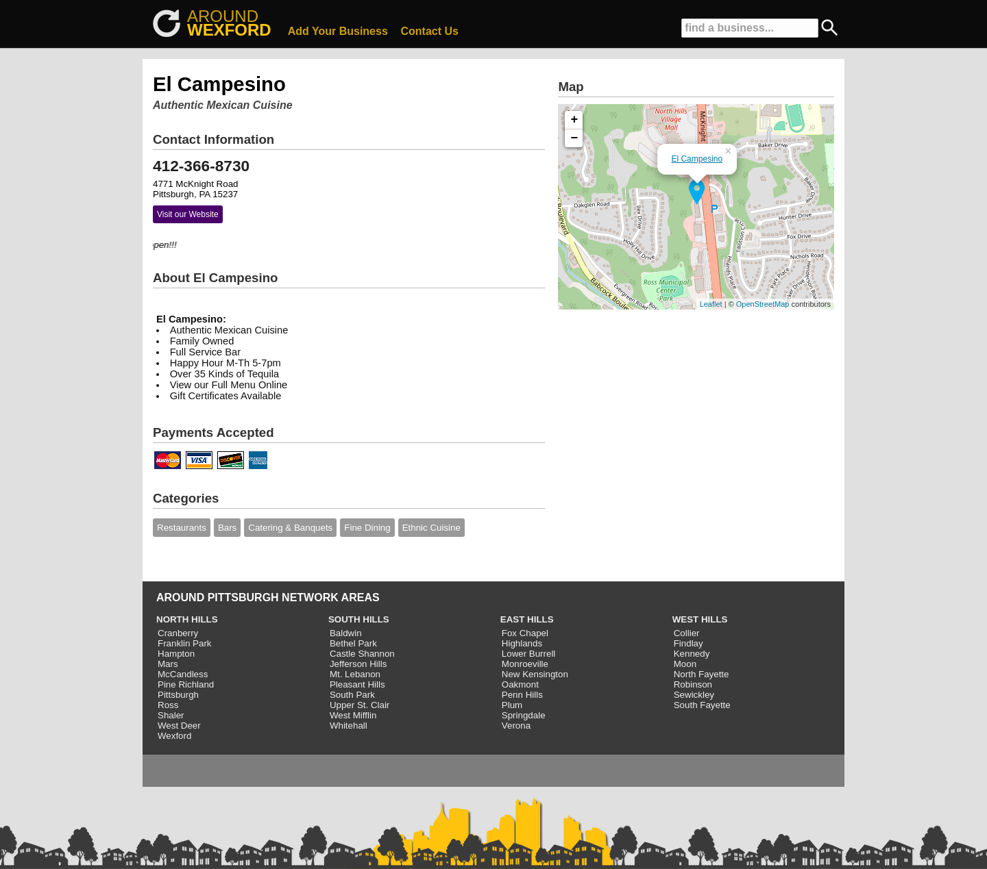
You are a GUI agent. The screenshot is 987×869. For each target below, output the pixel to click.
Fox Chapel (525, 633)
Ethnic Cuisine (431, 527)
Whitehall (348, 725)
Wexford (174, 736)
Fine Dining (367, 527)
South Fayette (702, 705)
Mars (168, 664)
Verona (516, 725)
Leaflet (711, 304)
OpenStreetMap (763, 304)
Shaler (171, 715)
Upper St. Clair (359, 705)
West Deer (179, 725)
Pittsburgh (178, 695)
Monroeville (525, 664)
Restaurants (181, 527)
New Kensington (535, 674)
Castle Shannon (362, 653)
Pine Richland (186, 684)
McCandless (183, 674)
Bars (227, 527)
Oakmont (520, 684)
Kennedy (692, 653)
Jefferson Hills (358, 664)
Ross (168, 705)
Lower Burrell (529, 653)
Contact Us (430, 31)
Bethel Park (353, 643)
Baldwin (346, 633)
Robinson (693, 684)
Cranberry (178, 633)
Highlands (522, 643)
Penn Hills (522, 695)
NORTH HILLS (187, 619)
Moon (685, 664)
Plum (512, 705)
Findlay (688, 643)
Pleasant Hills (357, 684)
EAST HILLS (527, 619)
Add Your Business (338, 31)
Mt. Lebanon (355, 674)
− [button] (574, 138)
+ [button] (574, 120)
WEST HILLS (700, 619)
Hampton (176, 653)
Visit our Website (188, 214)
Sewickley (694, 695)
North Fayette (701, 674)
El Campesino (696, 159)
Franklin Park (185, 643)
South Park (352, 695)
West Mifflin (353, 715)
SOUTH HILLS (358, 619)
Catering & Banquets (290, 527)
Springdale (524, 715)
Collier (687, 633)
